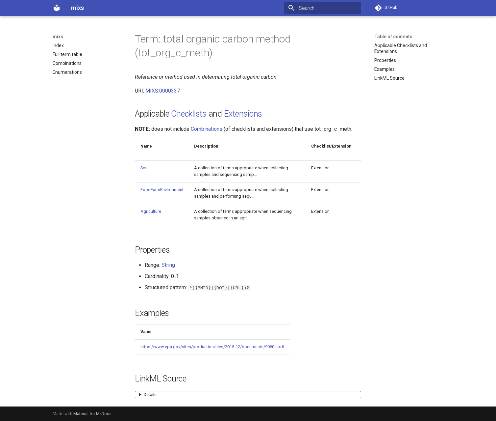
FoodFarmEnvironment (162, 189)
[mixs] (56, 7)
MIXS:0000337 (162, 91)
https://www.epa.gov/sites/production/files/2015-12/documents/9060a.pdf (212, 346)
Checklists (189, 114)
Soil (143, 167)
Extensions (243, 114)
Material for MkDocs (92, 413)
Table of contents (393, 36)
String (168, 265)
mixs (58, 36)
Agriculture (150, 211)
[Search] (322, 8)
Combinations (206, 129)
